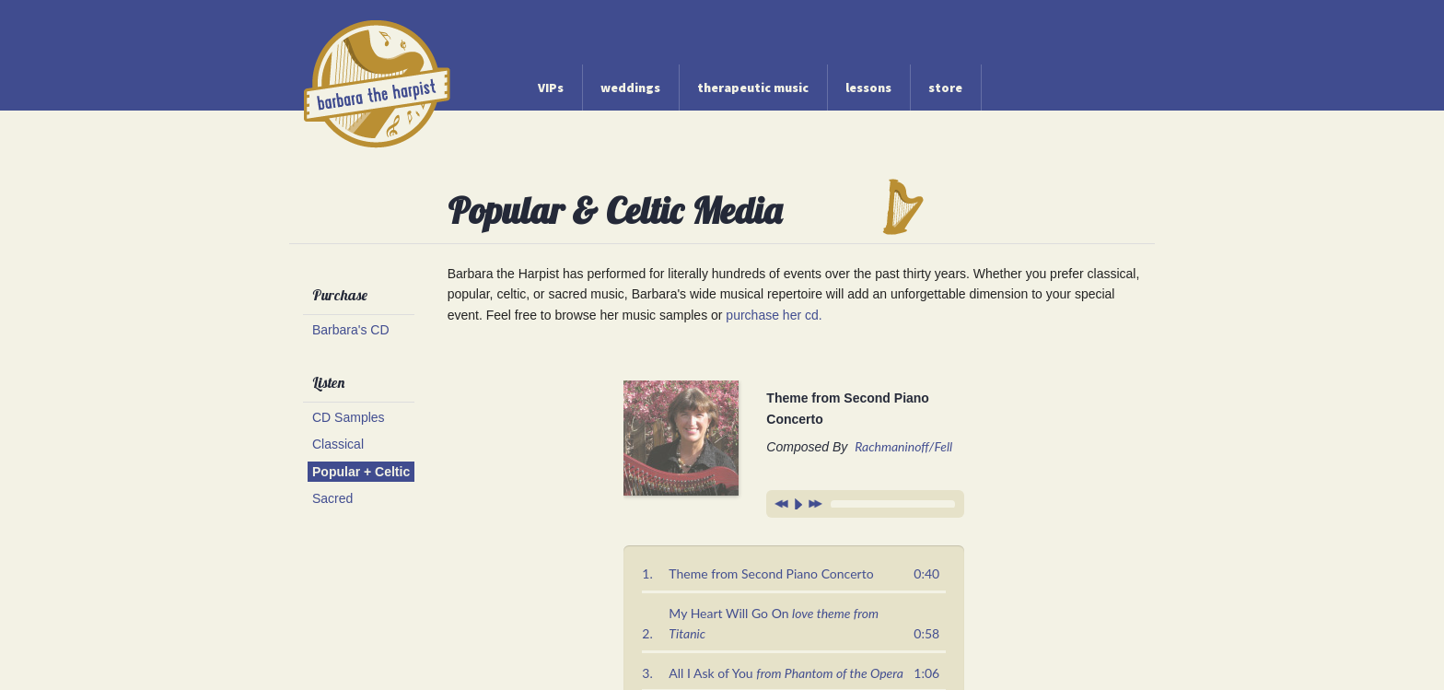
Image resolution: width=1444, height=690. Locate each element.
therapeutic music (753, 87)
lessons (868, 87)
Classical (338, 444)
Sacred (332, 498)
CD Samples (348, 417)
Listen (328, 382)
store (945, 87)
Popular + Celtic (361, 471)
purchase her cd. (773, 315)
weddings (630, 87)
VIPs (551, 87)
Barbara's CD (351, 329)
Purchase (339, 295)
